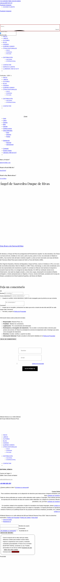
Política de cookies (25, 517)
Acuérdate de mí (23, 530)
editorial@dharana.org (6, 479)
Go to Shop (3, 178)
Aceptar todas (15, 551)
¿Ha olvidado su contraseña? (8, 530)
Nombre (2, 293)
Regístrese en (7, 521)
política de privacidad (38, 363)
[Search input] (30, 26)
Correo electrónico (5, 296)
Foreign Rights (56, 491)
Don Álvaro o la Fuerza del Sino (11, 246)
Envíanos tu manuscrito (21, 487)
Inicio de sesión (7, 519)
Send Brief (3, 170)
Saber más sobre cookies (11, 549)
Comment (2, 305)
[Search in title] (0, 33)
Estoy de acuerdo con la (30, 363)
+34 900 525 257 (5, 483)
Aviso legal (35, 517)
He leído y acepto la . (13, 311)
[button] (30, 492)
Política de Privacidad (20, 311)
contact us (57, 505)
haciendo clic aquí (27, 547)
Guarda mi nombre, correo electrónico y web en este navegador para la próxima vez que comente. (29, 298)
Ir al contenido (4, 1)
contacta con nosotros (53, 495)
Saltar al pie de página (14, 1)
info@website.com (5, 162)
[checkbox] (8, 33)
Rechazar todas (7, 551)
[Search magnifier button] (58, 29)
